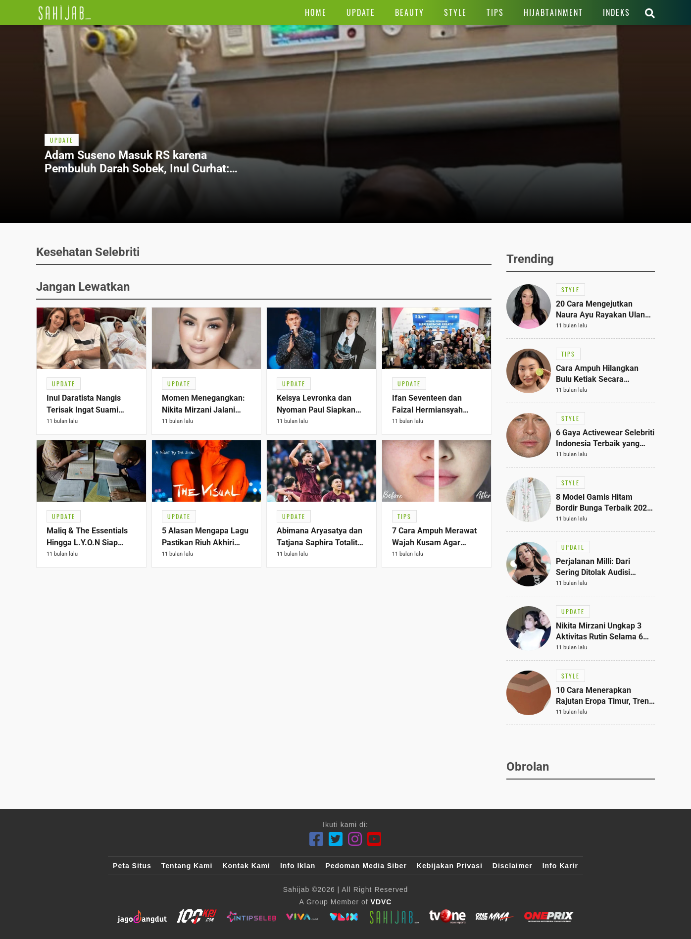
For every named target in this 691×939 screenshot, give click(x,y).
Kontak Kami (246, 866)
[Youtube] (374, 839)
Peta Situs (132, 866)
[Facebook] (316, 839)
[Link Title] (65, 12)
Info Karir (560, 866)
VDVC (381, 902)
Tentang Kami (187, 866)
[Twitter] (336, 839)
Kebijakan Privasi (450, 866)
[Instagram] (355, 839)
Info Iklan (297, 866)
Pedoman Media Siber (365, 866)
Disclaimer (513, 866)
